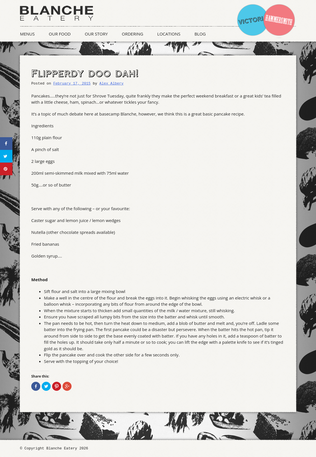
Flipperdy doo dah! (85, 73)
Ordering (132, 34)
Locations (168, 34)
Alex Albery (111, 83)
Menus (27, 34)
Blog (200, 34)
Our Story (96, 34)
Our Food (60, 34)
